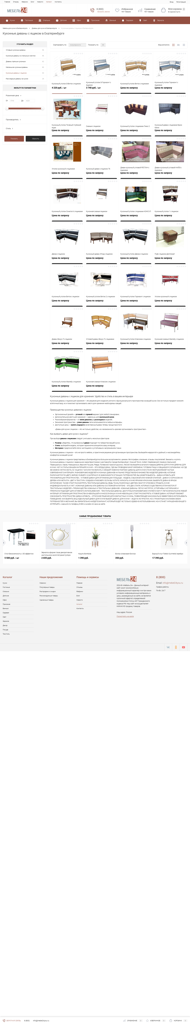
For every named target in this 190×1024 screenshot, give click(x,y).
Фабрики (25, 2)
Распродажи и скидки (48, 591)
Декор (5, 625)
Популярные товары (47, 587)
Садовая (6, 613)
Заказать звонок (103, 12)
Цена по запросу (129, 88)
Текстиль (6, 634)
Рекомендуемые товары (49, 596)
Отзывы (16, 2)
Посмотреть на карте (125, 616)
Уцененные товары (47, 600)
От (7, 101)
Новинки (43, 583)
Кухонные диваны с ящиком (16, 73)
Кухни (5, 583)
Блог (32, 2)
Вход (171, 2)
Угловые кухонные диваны (16, 50)
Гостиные (6, 587)
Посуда (5, 630)
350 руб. (119, 558)
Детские (6, 596)
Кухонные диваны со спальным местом (21, 56)
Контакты (58, 2)
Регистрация (181, 2)
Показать (14, 139)
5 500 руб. (11, 558)
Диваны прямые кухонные (16, 61)
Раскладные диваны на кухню (17, 79)
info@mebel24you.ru (173, 583)
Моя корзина (176, 9)
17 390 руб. (158, 558)
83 (43, 67)
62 (43, 61)
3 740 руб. (101, 89)
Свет (4, 617)
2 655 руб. (46, 558)
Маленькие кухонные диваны (17, 67)
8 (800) (27, 1021)
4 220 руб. (67, 89)
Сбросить (35, 139)
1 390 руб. (83, 558)
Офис (5, 600)
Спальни (6, 591)
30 (43, 73)
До (22, 101)
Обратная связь (12, 1021)
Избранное (127, 9)
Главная (7, 2)
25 (43, 79)
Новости (40, 2)
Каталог (49, 2)
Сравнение (150, 9)
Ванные (5, 608)
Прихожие (6, 604)
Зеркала (6, 621)
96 (43, 50)
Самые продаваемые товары (95, 516)
